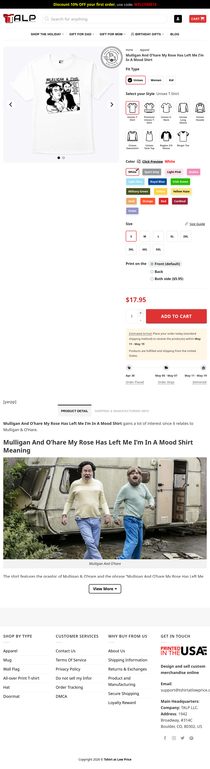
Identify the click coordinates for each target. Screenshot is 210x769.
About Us (116, 650)
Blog (174, 34)
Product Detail (74, 411)
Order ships (166, 382)
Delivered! (200, 382)
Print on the (136, 263)
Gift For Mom (113, 34)
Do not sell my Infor (74, 678)
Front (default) (165, 263)
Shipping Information (127, 660)
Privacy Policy (68, 669)
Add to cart (176, 316)
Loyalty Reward (122, 702)
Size (165, 224)
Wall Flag (11, 669)
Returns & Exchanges (127, 669)
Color (144, 161)
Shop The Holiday (47, 34)
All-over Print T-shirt (21, 678)
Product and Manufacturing (121, 681)
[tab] (74, 410)
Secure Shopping (123, 693)
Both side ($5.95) (166, 278)
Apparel (144, 50)
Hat (6, 687)
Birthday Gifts (147, 34)
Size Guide (197, 224)
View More (103, 588)
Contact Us (66, 650)
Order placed (135, 382)
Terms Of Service (71, 660)
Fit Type (132, 69)
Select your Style (140, 93)
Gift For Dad (81, 34)
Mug (7, 660)
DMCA (61, 696)
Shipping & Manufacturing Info (122, 411)
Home (129, 50)
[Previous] (11, 104)
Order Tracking (69, 687)
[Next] (111, 104)
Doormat (11, 696)
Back (156, 271)
